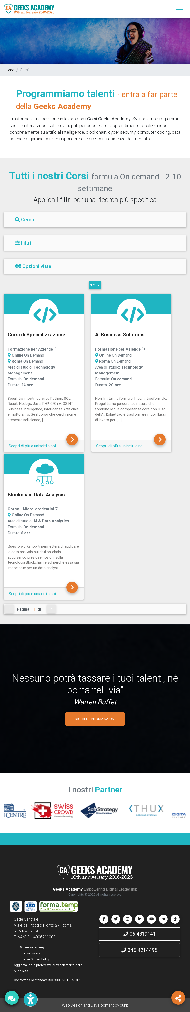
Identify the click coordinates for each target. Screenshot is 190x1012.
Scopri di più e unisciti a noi (32, 445)
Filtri (23, 243)
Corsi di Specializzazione (36, 334)
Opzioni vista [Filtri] (33, 266)
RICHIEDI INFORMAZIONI (95, 719)
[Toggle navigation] (179, 9)
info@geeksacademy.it (30, 947)
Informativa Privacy (27, 953)
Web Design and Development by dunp (95, 1005)
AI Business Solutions (120, 334)
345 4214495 (139, 950)
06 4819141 (139, 934)
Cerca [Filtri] (24, 219)
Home (9, 69)
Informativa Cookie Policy (32, 959)
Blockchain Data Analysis (36, 494)
